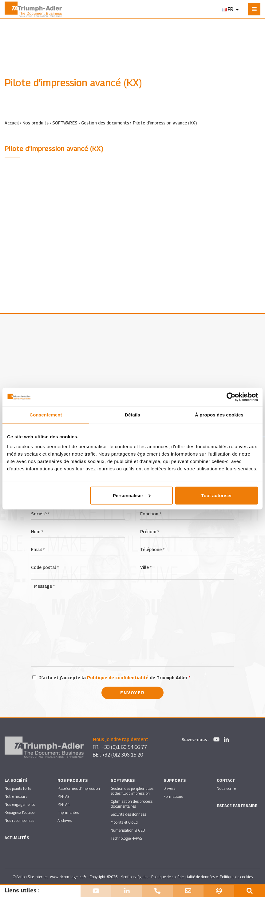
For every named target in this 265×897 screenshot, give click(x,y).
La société (16, 780)
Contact (226, 780)
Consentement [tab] (46, 414)
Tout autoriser (216, 495)
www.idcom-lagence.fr (68, 876)
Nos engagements (20, 804)
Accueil (12, 122)
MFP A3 (63, 796)
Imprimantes (68, 812)
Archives (64, 820)
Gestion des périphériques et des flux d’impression (132, 790)
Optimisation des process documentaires (131, 803)
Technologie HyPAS (126, 838)
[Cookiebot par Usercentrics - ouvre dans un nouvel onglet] (231, 397)
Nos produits (35, 122)
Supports (175, 780)
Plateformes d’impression (78, 788)
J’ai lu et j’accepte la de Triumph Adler (114, 677)
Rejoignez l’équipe (19, 812)
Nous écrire (226, 788)
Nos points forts (18, 788)
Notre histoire (16, 796)
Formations (173, 796)
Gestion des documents (105, 122)
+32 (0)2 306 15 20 (124, 754)
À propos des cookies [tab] (219, 414)
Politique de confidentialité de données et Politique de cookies (202, 876)
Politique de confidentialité (117, 677)
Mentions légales (134, 876)
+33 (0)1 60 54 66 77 (126, 747)
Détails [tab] (132, 414)
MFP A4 (63, 804)
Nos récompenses (19, 820)
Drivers (169, 788)
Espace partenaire (237, 805)
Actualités (17, 837)
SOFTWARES (65, 122)
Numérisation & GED (128, 830)
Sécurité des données (128, 814)
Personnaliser (132, 495)
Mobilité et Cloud (124, 822)
